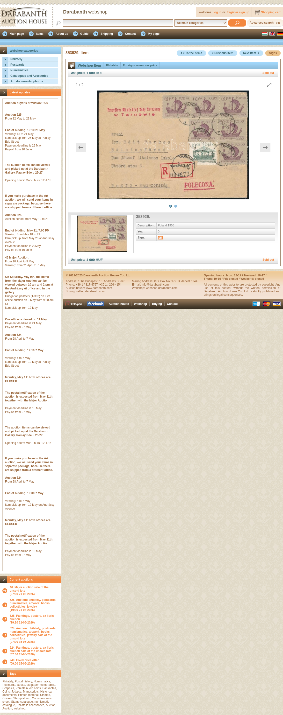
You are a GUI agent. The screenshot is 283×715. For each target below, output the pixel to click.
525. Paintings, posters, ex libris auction (32, 617)
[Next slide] (265, 147)
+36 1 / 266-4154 (110, 284)
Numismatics (19, 70)
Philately (16, 59)
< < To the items (191, 53)
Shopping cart (271, 12)
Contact (172, 304)
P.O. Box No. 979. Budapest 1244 (175, 281)
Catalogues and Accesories (29, 75)
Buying (157, 304)
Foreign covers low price (140, 65)
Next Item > (251, 53)
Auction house (119, 304)
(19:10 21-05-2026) (34, 619)
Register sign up (237, 12)
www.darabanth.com (99, 288)
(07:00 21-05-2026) (34, 591)
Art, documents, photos (26, 81)
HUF (99, 73)
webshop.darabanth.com (161, 288)
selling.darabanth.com (90, 291)
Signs (273, 53)
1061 (81, 281)
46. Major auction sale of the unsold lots (29, 589)
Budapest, (92, 281)
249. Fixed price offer (24, 660)
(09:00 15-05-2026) (24, 662)
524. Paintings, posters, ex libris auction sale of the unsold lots (32, 649)
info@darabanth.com (155, 284)
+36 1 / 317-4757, (87, 284)
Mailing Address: (143, 281)
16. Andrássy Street (111, 281)
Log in (216, 12)
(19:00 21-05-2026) (34, 605)
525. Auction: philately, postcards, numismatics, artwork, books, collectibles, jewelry (33, 603)
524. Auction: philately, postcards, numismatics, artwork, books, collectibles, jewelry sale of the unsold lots (33, 633)
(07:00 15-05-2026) (34, 635)
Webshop (140, 304)
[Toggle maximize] (269, 85)
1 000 (90, 73)
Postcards (17, 64)
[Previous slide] (81, 147)
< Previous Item (222, 53)
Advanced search (262, 22)
